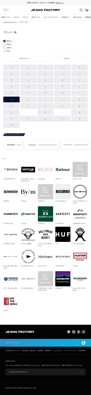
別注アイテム (36, 17)
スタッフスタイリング (51, 17)
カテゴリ (16, 17)
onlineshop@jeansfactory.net (18, 372)
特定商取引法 (82, 350)
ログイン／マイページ (45, 343)
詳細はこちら (60, 2)
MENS (7, 44)
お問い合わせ (77, 17)
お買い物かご (86, 10)
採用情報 (48, 350)
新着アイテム (6, 17)
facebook (79, 332)
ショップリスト (57, 350)
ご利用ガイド (65, 17)
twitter (83, 332)
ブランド (25, 17)
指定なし (8, 41)
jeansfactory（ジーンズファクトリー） (45, 10)
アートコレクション (70, 350)
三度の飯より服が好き (28, 350)
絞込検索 (81, 10)
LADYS (7, 48)
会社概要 (40, 350)
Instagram (74, 332)
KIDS (6, 51)
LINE (69, 332)
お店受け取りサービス (13, 350)
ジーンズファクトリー (10, 22)
